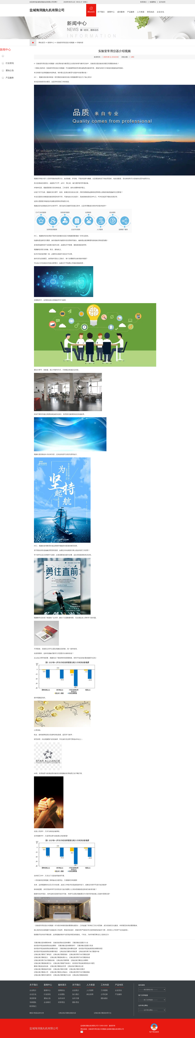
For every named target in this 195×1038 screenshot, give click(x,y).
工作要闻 (104, 990)
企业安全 (118, 990)
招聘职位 (61, 990)
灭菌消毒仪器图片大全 (80, 943)
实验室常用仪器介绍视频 (65, 42)
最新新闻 (10, 56)
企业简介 (33, 990)
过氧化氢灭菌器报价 (60, 954)
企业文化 (161, 8)
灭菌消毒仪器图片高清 (85, 945)
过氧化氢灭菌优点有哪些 (79, 960)
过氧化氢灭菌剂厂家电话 (42, 954)
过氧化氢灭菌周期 (62, 960)
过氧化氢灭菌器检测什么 (58, 957)
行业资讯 (10, 63)
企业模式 (47, 1002)
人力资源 (141, 8)
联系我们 (143, 2)
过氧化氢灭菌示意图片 (77, 969)
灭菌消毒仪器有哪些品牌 (68, 948)
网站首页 (91, 8)
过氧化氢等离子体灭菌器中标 (89, 951)
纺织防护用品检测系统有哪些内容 (46, 948)
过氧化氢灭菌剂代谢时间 (42, 975)
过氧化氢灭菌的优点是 (75, 966)
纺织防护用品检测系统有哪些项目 (46, 951)
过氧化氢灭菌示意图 (60, 969)
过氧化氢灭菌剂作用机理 (68, 951)
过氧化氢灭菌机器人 (41, 957)
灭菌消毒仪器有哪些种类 (42, 943)
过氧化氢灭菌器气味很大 (62, 963)
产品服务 (131, 8)
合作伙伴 (61, 998)
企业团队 (61, 994)
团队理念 (75, 1002)
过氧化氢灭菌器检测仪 (80, 975)
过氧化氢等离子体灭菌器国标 (79, 972)
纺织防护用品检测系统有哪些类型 (90, 948)
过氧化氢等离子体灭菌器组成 (79, 957)
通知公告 (10, 70)
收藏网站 (153, 2)
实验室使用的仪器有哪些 (62, 943)
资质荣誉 (33, 998)
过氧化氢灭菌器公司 (41, 972)
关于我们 (101, 8)
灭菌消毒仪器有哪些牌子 (66, 945)
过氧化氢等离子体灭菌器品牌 (79, 954)
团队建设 (104, 998)
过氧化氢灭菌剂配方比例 (62, 975)
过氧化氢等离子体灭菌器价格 (44, 960)
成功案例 (121, 8)
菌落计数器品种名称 (41, 966)
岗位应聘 (90, 994)
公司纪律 (104, 994)
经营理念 (61, 1002)
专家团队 (33, 1002)
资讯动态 (151, 8)
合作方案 (75, 998)
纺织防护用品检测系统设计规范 (83, 963)
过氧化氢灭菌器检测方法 (42, 963)
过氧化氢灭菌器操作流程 (42, 969)
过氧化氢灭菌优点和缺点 (58, 972)
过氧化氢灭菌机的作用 (58, 966)
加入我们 (75, 994)
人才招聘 (90, 990)
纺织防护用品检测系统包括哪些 (45, 945)
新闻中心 (111, 8)
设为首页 (162, 2)
